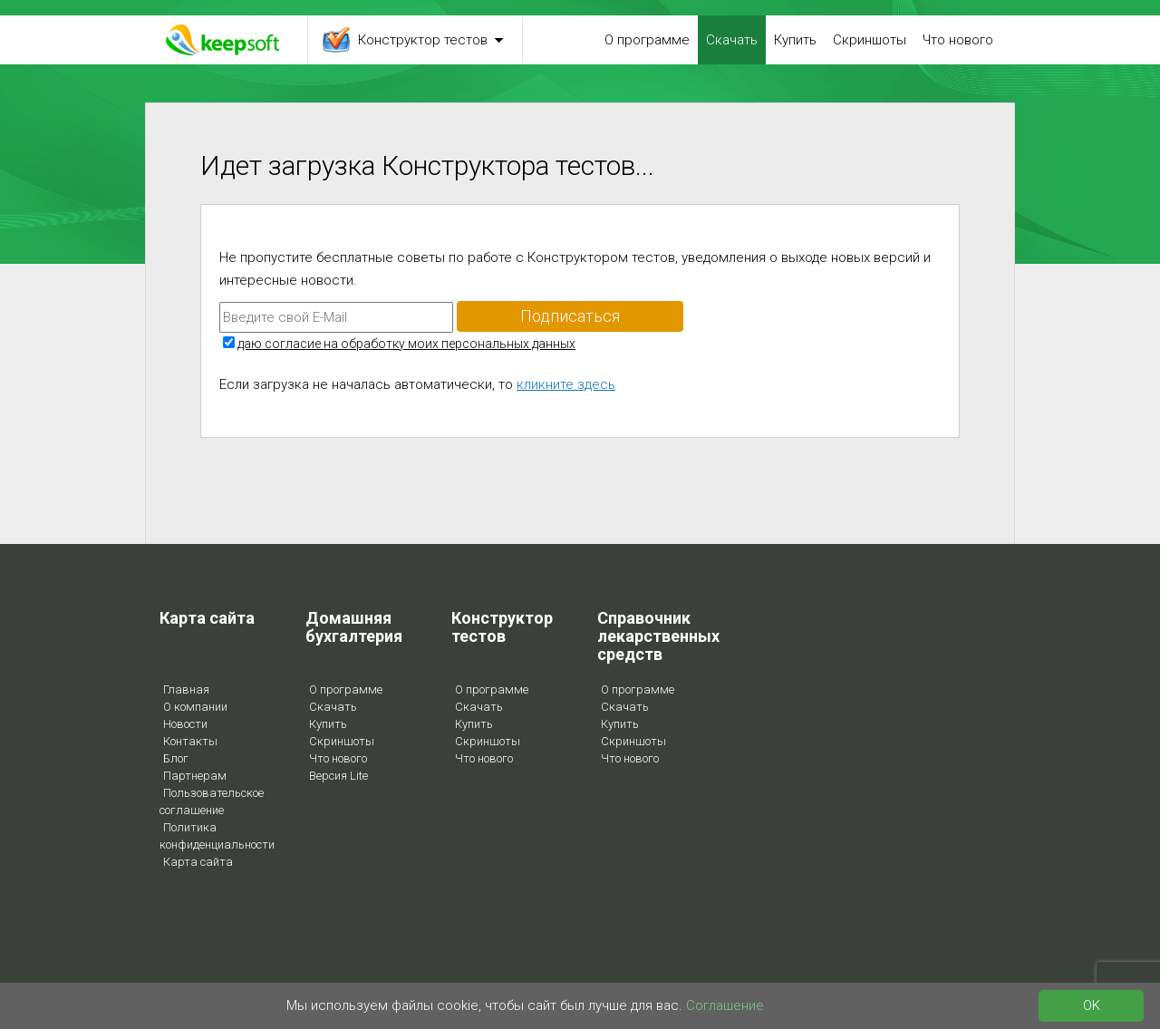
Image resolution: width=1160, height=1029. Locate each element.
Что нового (958, 40)
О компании (195, 707)
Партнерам (195, 775)
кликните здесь (566, 384)
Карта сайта (198, 862)
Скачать (732, 40)
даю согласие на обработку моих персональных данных (406, 343)
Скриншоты (869, 40)
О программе (647, 40)
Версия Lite (338, 775)
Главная (186, 689)
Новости (185, 724)
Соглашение (725, 1005)
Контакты (190, 741)
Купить (795, 40)
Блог (175, 758)
